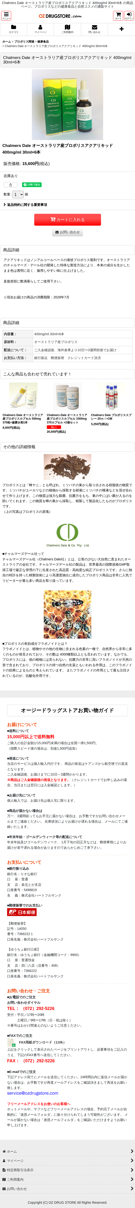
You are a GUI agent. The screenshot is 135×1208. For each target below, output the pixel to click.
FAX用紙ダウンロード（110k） (42, 1042)
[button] (6, 16)
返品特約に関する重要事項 (25, 205)
